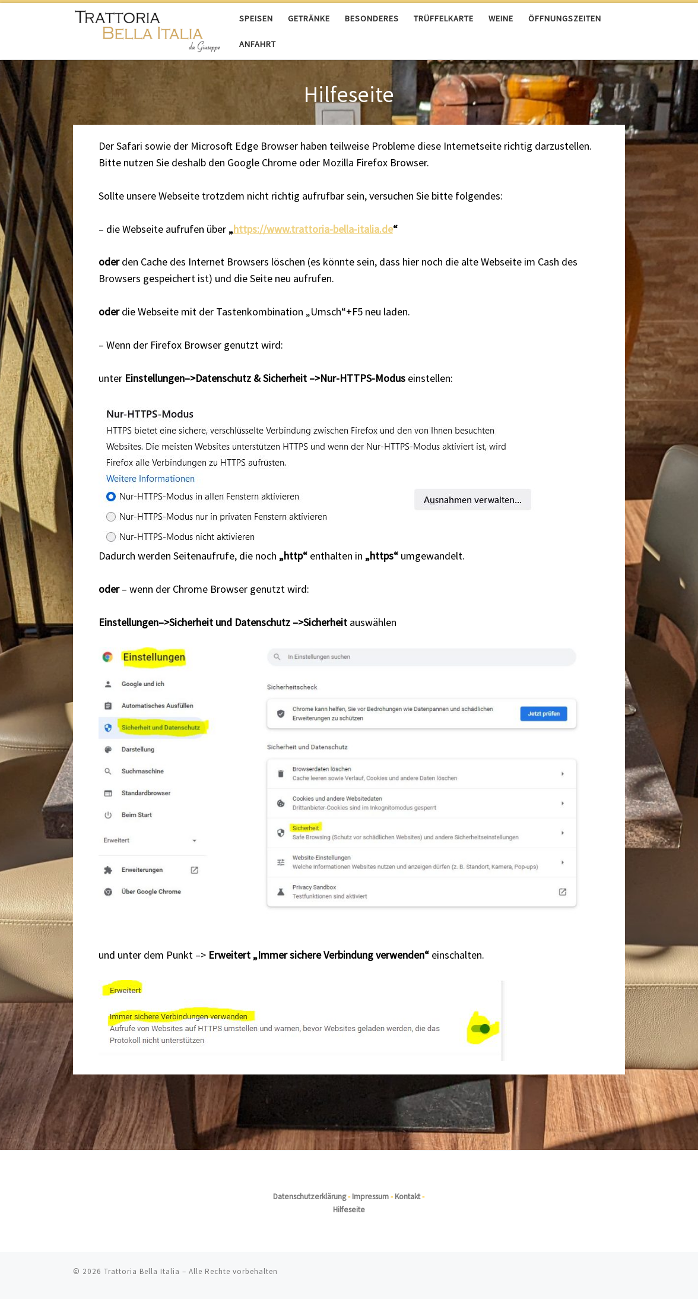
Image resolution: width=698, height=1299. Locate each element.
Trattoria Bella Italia (142, 1271)
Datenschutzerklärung (309, 1196)
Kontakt (407, 1196)
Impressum (370, 1196)
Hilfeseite (349, 1210)
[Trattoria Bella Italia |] (147, 28)
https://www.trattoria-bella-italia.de (313, 229)
